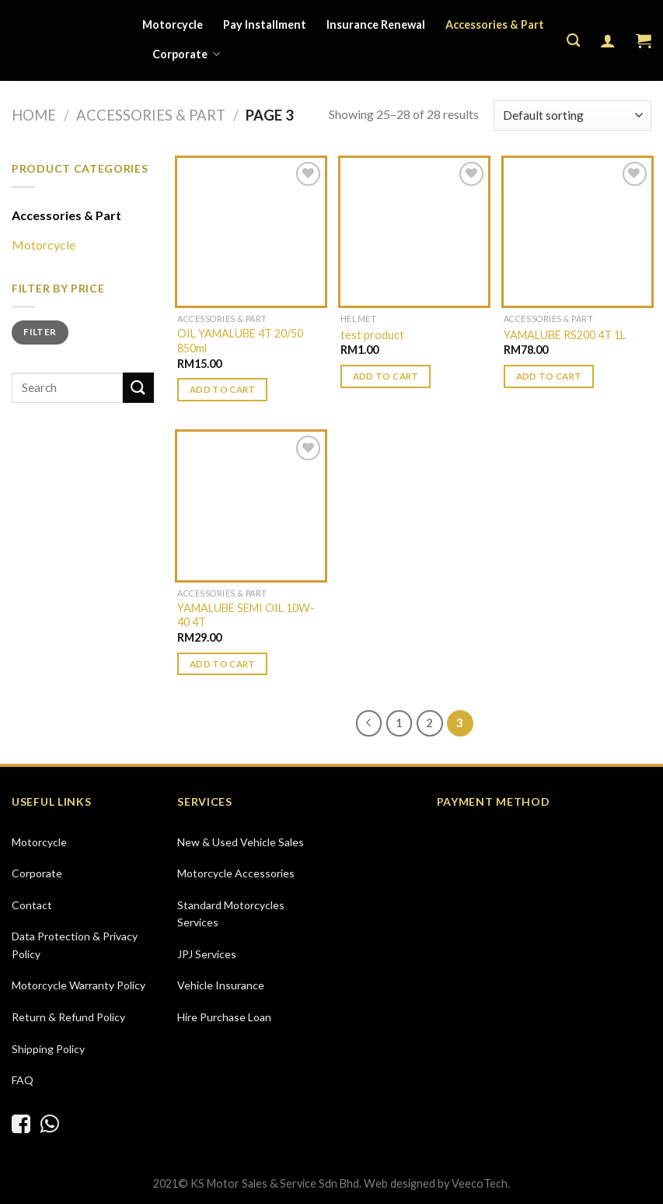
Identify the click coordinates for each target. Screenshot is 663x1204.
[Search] (573, 41)
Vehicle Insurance (220, 985)
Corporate (186, 54)
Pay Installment (264, 24)
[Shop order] (572, 115)
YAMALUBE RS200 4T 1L (565, 334)
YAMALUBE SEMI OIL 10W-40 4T (246, 615)
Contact (32, 905)
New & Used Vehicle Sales (240, 842)
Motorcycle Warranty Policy (78, 985)
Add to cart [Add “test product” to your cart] (386, 376)
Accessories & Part (494, 24)
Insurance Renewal (375, 24)
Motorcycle (172, 24)
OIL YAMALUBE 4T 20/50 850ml (240, 341)
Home (34, 115)
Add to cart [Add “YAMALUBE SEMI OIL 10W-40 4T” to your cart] (223, 664)
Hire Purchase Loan (224, 1017)
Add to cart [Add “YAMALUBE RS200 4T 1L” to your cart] (549, 376)
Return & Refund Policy (68, 1017)
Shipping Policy (48, 1048)
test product (372, 334)
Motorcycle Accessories (236, 873)
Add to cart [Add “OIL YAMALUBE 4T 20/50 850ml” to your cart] (223, 389)
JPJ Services (206, 954)
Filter (39, 332)
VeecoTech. (481, 1183)
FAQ (22, 1080)
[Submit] (138, 388)
